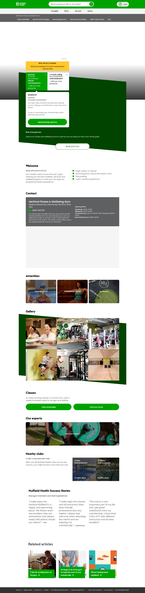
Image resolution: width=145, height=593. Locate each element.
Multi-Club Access (97, 19)
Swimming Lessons (59, 19)
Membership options (47, 122)
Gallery (64, 59)
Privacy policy (108, 590)
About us (19, 590)
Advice (90, 11)
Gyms (66, 11)
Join (109, 19)
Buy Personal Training (41, 19)
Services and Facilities (78, 19)
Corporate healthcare (77, 590)
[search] (71, 4)
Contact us (37, 590)
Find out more (96, 407)
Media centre (28, 590)
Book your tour (72, 146)
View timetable (49, 407)
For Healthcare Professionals (59, 590)
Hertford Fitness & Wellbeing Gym (28, 16)
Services (78, 11)
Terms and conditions (95, 590)
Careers (46, 590)
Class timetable (23, 19)
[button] (36, 81)
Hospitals (54, 11)
